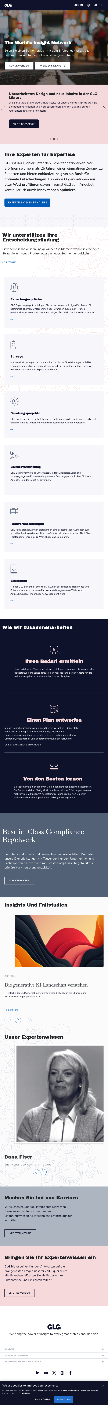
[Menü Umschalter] (98, 5)
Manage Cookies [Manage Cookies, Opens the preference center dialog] (42, 1399)
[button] (3, 109)
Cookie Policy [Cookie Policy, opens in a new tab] (24, 1393)
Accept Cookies (64, 1399)
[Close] (103, 1385)
